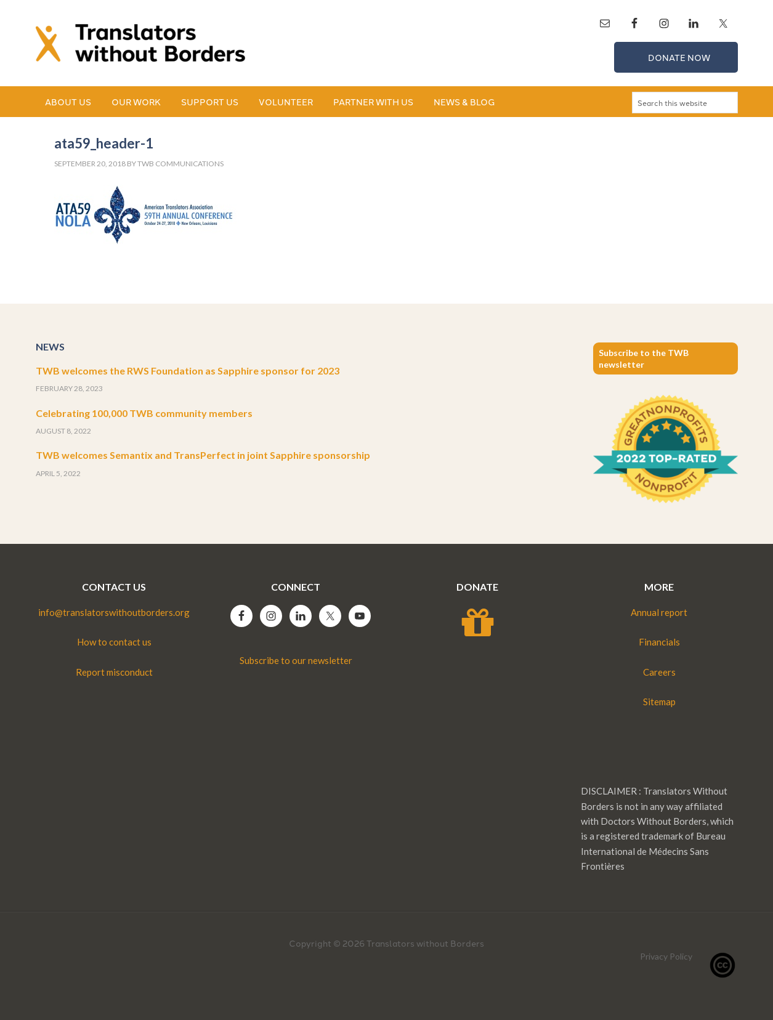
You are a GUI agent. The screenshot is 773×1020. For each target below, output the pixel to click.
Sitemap (659, 701)
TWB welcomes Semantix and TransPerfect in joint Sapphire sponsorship (203, 455)
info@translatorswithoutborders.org (114, 612)
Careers (659, 672)
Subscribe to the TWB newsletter (644, 358)
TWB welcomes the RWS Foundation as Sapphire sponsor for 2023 (187, 370)
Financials (659, 641)
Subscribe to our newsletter (296, 660)
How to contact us (114, 641)
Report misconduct (114, 672)
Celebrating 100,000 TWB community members (144, 413)
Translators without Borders (140, 43)
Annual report (659, 612)
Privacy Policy (666, 956)
